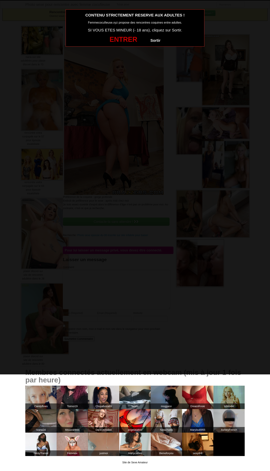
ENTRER (123, 39)
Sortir (155, 40)
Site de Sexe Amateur (135, 462)
